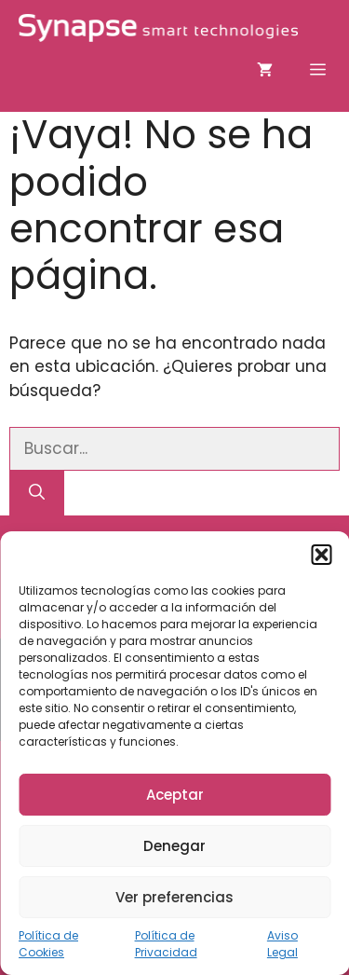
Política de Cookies (48, 943)
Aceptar (175, 794)
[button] (321, 554)
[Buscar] (36, 493)
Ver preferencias (174, 897)
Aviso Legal (282, 943)
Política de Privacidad (166, 943)
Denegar (174, 846)
